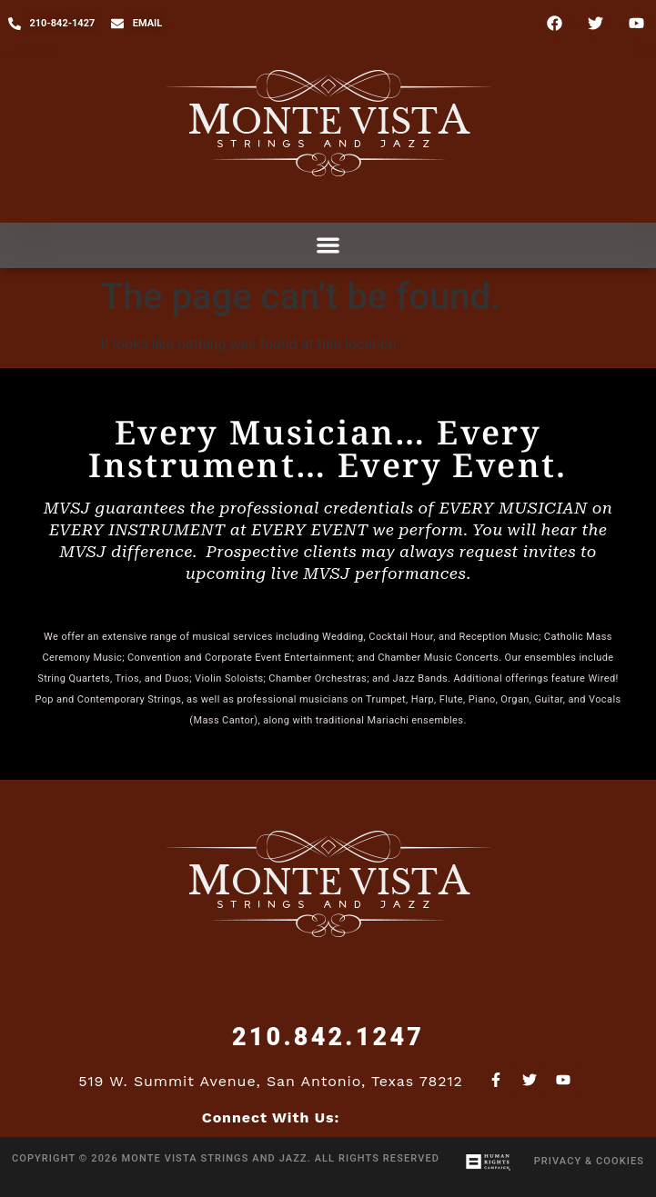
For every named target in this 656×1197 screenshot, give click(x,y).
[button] (328, 245)
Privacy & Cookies (589, 1161)
